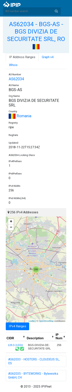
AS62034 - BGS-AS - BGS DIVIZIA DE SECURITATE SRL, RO (36, 31)
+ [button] (11, 222)
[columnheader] (16, 336)
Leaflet (32, 321)
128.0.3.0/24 (15, 345)
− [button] (11, 227)
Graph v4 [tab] (48, 57)
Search (56, 11)
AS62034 (16, 79)
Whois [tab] (13, 65)
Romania (20, 116)
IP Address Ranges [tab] (22, 57)
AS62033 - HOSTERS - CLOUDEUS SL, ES (34, 361)
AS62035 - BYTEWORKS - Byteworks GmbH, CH (33, 375)
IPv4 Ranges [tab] (17, 326)
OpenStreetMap (46, 321)
